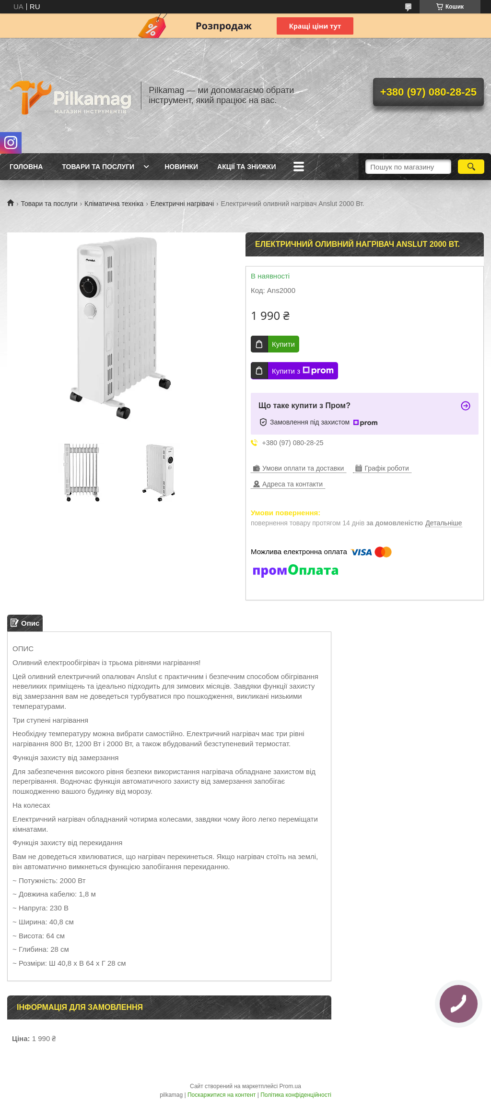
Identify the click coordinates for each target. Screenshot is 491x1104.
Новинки (181, 166)
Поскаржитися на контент (221, 1095)
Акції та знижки (246, 166)
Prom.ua (290, 1086)
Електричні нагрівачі (182, 203)
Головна (26, 166)
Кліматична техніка (113, 203)
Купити (283, 344)
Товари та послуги (98, 166)
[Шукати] (471, 166)
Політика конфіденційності (295, 1095)
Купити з (303, 370)
